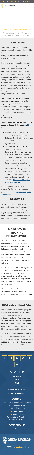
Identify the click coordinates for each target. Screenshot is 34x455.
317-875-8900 (17, 411)
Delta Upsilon (16, 447)
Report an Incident (17, 390)
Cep (13, 1)
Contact (24, 1)
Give (30, 1)
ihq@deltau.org (19, 414)
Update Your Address (17, 393)
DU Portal (7, 1)
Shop (18, 1)
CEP (17, 386)
